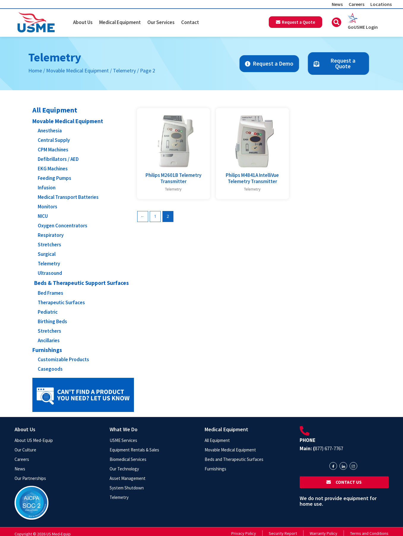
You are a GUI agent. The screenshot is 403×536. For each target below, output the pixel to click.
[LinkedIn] (343, 466)
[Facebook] (333, 466)
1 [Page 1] (155, 216)
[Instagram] (353, 466)
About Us (83, 22)
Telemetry (77, 70)
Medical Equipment (120, 22)
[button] (336, 22)
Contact (190, 22)
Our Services (161, 22)
